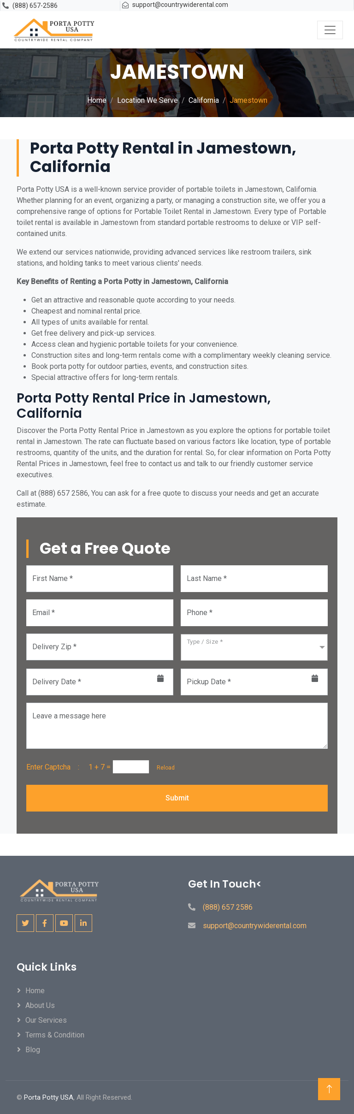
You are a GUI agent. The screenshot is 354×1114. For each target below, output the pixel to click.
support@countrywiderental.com (180, 4)
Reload (163, 767)
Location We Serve (147, 100)
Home (96, 100)
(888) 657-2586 (35, 5)
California (204, 100)
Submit (177, 798)
